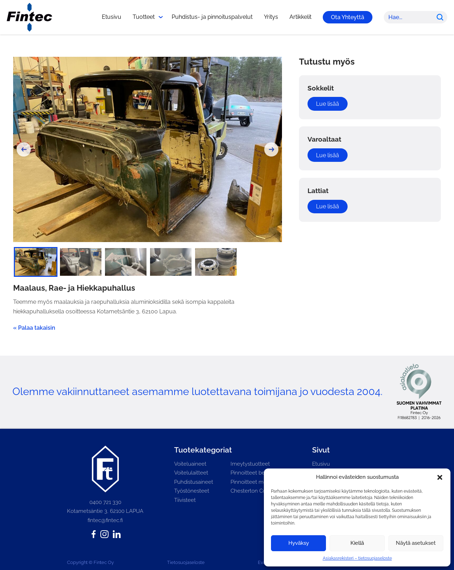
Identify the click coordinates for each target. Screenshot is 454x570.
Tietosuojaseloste (186, 562)
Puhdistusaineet (193, 482)
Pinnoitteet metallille (256, 482)
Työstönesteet (191, 491)
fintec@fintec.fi (105, 520)
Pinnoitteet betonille (255, 473)
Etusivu (111, 16)
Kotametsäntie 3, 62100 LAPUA (105, 511)
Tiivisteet (185, 500)
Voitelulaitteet (191, 473)
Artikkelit (300, 16)
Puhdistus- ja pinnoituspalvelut (212, 16)
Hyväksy (298, 543)
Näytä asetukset (416, 543)
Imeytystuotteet (250, 464)
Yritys (271, 16)
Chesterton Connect (255, 491)
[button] (439, 477)
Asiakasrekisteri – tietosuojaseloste (357, 558)
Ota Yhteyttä (347, 17)
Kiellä (357, 543)
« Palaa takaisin (34, 327)
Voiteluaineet (190, 464)
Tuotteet (144, 16)
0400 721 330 (105, 502)
